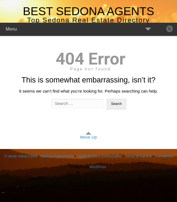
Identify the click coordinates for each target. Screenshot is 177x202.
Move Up (88, 137)
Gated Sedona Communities (99, 156)
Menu (11, 29)
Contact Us (164, 156)
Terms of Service (138, 156)
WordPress (98, 167)
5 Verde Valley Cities (20, 156)
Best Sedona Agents (88, 11)
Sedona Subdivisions (57, 156)
